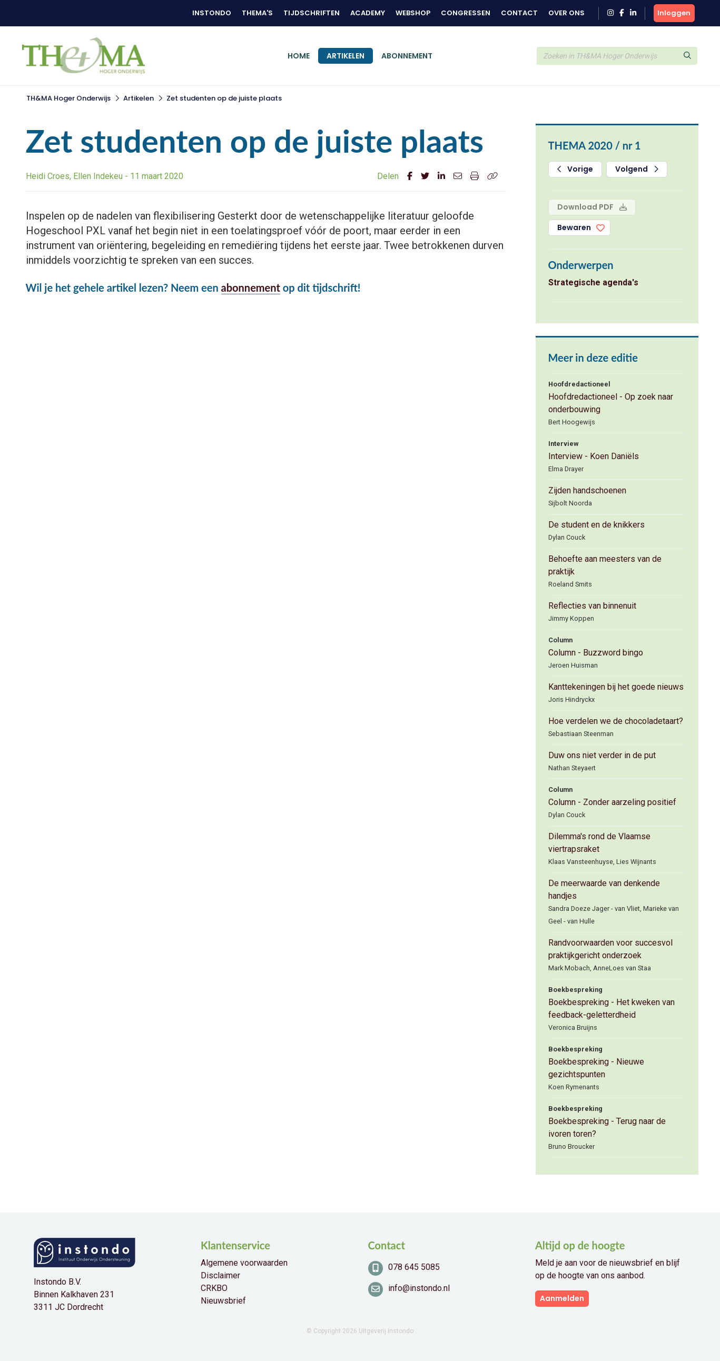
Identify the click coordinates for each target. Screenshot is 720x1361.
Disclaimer (220, 1275)
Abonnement (406, 56)
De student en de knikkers (596, 525)
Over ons (566, 13)
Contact (519, 13)
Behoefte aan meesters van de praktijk (605, 565)
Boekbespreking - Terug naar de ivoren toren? (607, 1127)
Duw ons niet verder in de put (602, 755)
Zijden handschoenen (587, 490)
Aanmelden (562, 1298)
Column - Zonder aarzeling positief (612, 802)
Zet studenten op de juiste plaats (224, 98)
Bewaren (574, 227)
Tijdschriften (311, 13)
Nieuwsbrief (223, 1301)
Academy (367, 13)
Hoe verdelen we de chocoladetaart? (615, 721)
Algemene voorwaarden (244, 1263)
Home (299, 56)
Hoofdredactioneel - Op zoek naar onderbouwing (610, 403)
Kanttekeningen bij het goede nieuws (616, 687)
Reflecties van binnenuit (592, 606)
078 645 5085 (414, 1267)
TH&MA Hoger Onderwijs (68, 98)
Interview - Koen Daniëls (593, 456)
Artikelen (345, 56)
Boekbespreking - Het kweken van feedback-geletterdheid (611, 1008)
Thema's (257, 13)
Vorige (575, 169)
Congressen (465, 13)
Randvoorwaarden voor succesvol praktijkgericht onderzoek (610, 949)
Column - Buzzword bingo (595, 653)
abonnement (250, 287)
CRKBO (214, 1288)
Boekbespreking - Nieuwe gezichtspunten (596, 1068)
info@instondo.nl (419, 1288)
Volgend (636, 169)
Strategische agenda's (593, 282)
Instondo (211, 13)
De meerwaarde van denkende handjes (604, 889)
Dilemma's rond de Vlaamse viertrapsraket (599, 842)
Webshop (413, 13)
